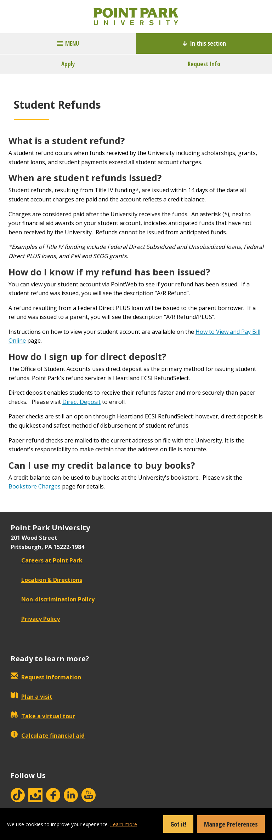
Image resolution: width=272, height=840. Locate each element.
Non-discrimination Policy (53, 599)
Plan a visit (31, 697)
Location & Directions (46, 580)
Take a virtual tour (43, 716)
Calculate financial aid (48, 735)
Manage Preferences (231, 824)
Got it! (178, 824)
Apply (68, 64)
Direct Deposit (81, 402)
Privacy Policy (35, 619)
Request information (46, 677)
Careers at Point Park (47, 560)
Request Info (204, 64)
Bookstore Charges (34, 486)
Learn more (123, 824)
